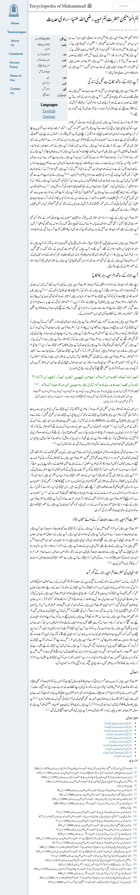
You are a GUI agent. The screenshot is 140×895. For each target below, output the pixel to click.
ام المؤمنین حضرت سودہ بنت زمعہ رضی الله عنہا (118, 748)
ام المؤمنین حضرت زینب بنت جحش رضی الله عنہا (118, 727)
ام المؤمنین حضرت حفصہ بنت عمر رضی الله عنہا (119, 734)
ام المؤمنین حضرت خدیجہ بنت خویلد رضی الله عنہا (118, 723)
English (49, 110)
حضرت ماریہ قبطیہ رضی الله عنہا (123, 756)
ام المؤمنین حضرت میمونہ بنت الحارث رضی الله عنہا (117, 745)
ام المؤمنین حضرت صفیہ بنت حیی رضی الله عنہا (119, 738)
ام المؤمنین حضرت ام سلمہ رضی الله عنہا (120, 741)
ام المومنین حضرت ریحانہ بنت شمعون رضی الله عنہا (117, 752)
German (49, 116)
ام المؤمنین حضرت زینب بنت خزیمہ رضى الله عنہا (118, 730)
